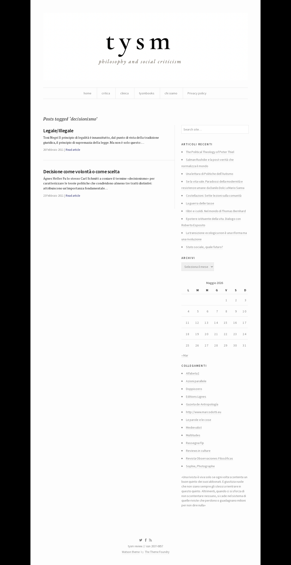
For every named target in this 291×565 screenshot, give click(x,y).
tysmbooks (146, 93)
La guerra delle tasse (200, 203)
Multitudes (193, 435)
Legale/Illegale (58, 130)
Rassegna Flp (195, 443)
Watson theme (131, 552)
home (87, 93)
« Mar (184, 355)
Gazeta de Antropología (202, 404)
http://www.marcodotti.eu (203, 412)
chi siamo (171, 93)
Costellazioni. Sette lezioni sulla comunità (213, 195)
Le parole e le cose (198, 420)
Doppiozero (194, 389)
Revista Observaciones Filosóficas (209, 458)
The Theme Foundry (157, 552)
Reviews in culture (198, 451)
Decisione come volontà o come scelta (81, 171)
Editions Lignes (196, 396)
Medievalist (194, 427)
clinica (124, 93)
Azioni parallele (196, 381)
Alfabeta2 (192, 373)
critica (106, 93)
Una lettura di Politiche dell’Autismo (209, 174)
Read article (73, 150)
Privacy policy (197, 93)
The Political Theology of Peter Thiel (210, 152)
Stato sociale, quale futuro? (204, 247)
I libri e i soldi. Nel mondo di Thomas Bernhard (216, 211)
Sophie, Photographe (200, 466)
